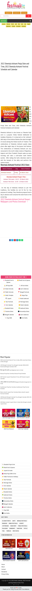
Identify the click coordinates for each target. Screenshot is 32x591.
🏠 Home (3, 21)
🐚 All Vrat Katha (23, 286)
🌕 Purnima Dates (8, 312)
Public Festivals (22, 525)
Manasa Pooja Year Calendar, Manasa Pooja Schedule (13, 374)
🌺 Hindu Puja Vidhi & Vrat (9, 474)
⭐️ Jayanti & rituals (7, 471)
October (13, 26)
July (25, 24)
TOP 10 (25, 528)
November (18, 26)
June (22, 24)
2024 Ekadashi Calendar (23, 418)
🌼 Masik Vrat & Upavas (23, 280)
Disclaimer (4, 572)
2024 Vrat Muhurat (9, 429)
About (3, 567)
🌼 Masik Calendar (24, 305)
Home (3, 565)
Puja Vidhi (5, 528)
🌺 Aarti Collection (24, 289)
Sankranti (12, 528)
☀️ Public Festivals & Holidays (10, 477)
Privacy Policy (5, 574)
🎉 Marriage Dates (24, 302)
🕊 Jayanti (8, 299)
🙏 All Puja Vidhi (8, 286)
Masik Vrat (13, 525)
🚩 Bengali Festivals (23, 292)
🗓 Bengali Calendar (8, 315)
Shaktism (19, 528)
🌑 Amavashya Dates (23, 312)
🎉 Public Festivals (8, 292)
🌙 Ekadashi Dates (8, 308)
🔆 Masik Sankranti (23, 299)
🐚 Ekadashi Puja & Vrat (8, 465)
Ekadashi (4, 523)
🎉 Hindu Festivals (8, 289)
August (28, 24)
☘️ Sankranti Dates (23, 308)
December (24, 26)
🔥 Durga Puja (23, 295)
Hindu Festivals (13, 523)
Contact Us (16, 13)
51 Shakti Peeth (6, 520)
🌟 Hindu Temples (8, 295)
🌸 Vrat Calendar (8, 305)
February (8, 24)
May (19, 24)
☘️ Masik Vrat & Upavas (8, 468)
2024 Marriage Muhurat (9, 418)
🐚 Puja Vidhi (8, 318)
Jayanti (21, 523)
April (16, 24)
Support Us (8, 13)
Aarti (13, 520)
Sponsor (24, 13)
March (12, 24)
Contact (3, 569)
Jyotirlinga (5, 525)
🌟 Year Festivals (8, 302)
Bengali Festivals (22, 520)
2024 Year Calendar (23, 429)
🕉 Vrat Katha (23, 318)
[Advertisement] (16, 45)
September (8, 26)
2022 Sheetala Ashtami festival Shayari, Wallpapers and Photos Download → (15, 200)
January (3, 24)
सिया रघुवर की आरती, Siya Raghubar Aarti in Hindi (11, 370)
